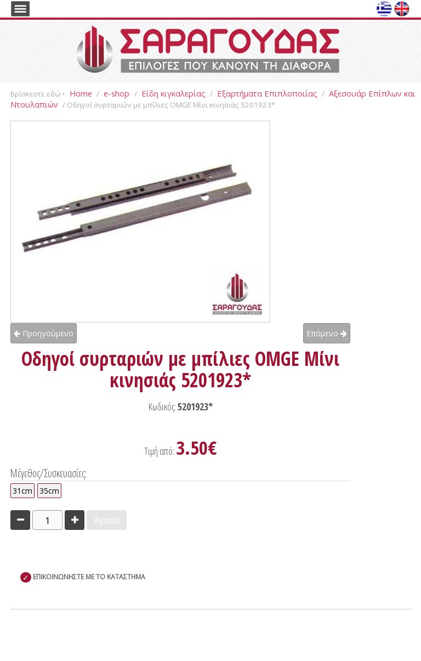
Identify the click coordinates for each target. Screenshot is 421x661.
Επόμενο (326, 333)
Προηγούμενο (43, 333)
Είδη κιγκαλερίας (173, 93)
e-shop (118, 93)
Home (81, 93)
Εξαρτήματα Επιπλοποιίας (267, 93)
